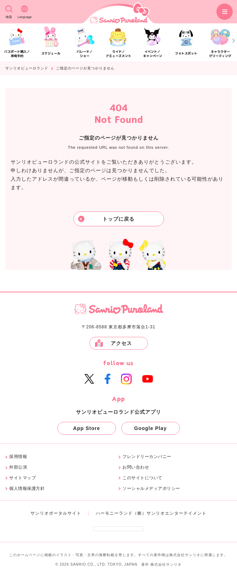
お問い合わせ (135, 467)
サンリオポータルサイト (56, 513)
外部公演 (18, 467)
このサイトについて (142, 478)
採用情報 (18, 456)
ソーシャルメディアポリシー (151, 488)
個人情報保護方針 (27, 488)
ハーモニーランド (114, 513)
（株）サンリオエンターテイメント (169, 513)
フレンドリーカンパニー (146, 456)
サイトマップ (22, 478)
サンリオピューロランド (26, 68)
